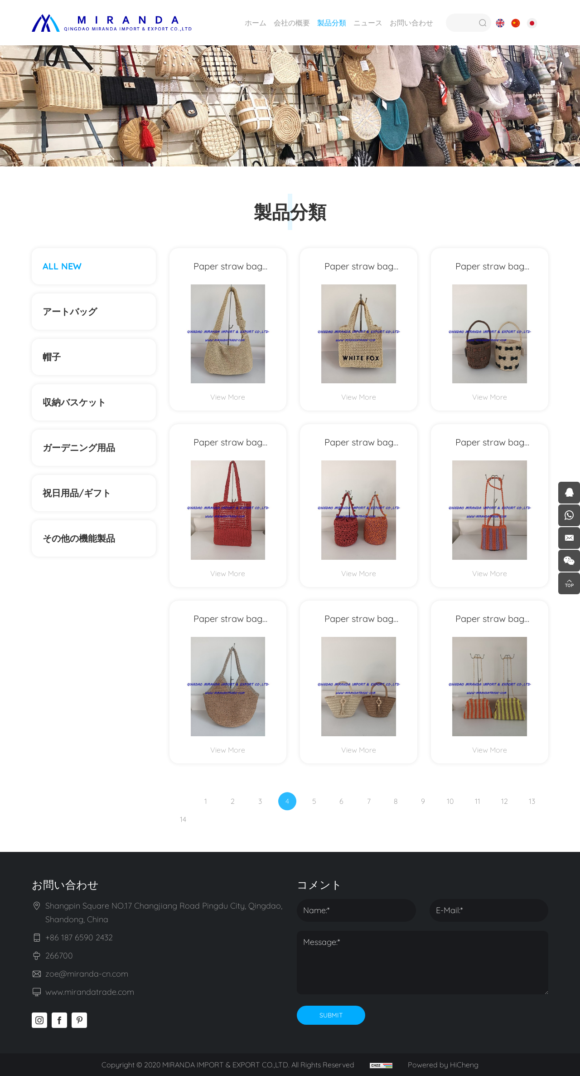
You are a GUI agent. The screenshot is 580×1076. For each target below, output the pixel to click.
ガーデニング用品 (79, 447)
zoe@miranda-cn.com (86, 973)
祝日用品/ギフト (77, 493)
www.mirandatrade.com (89, 992)
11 (477, 815)
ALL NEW (62, 266)
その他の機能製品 (83, 538)
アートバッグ (70, 311)
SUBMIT (331, 1015)
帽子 (52, 356)
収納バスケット (74, 402)
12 (504, 815)
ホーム (255, 22)
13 (532, 815)
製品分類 (331, 22)
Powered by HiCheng (443, 1064)
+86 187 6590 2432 (79, 937)
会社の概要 (292, 22)
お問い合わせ (411, 22)
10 (450, 815)
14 (183, 833)
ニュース (367, 22)
